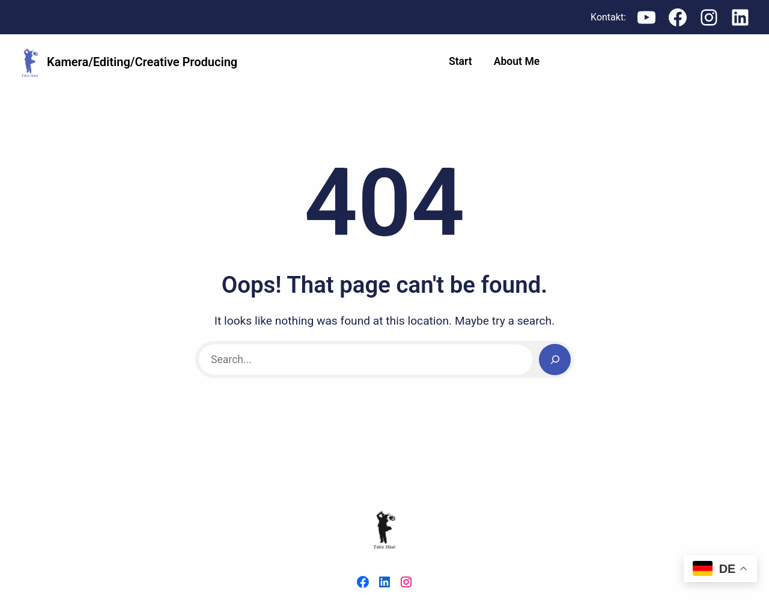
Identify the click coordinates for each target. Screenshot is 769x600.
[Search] (555, 360)
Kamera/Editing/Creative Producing (142, 62)
